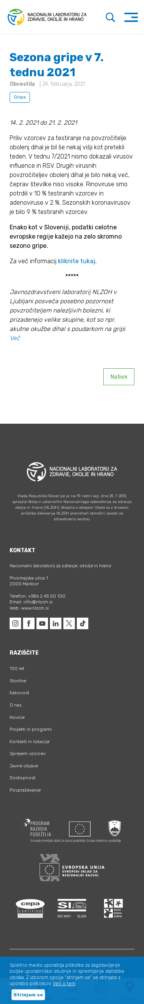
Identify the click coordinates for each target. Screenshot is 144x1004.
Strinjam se (28, 994)
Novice (17, 717)
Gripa (20, 97)
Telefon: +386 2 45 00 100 (37, 596)
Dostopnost (22, 777)
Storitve (18, 680)
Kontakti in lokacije (30, 741)
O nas (16, 705)
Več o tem (64, 983)
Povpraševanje (25, 790)
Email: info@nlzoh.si (31, 602)
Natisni (119, 377)
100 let (17, 668)
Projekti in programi (31, 729)
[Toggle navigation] (131, 17)
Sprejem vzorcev (28, 753)
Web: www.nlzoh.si (29, 608)
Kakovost (19, 692)
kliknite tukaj (76, 261)
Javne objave (24, 765)
